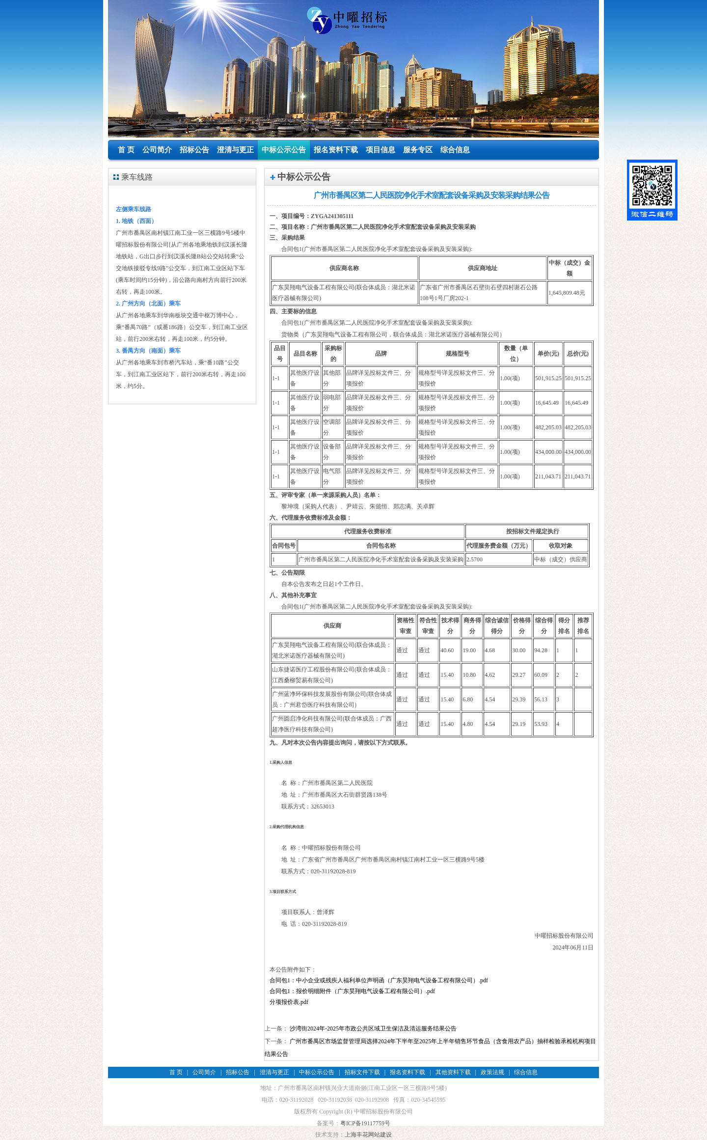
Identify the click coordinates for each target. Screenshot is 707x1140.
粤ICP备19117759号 (365, 1123)
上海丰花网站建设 (368, 1134)
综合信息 (455, 150)
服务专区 (418, 150)
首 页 (126, 150)
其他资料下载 (453, 1072)
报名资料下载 (336, 150)
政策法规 (492, 1072)
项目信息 (380, 150)
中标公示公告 (284, 150)
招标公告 (194, 150)
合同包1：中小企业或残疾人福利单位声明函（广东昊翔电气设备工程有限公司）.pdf (379, 980)
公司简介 (157, 150)
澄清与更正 (235, 150)
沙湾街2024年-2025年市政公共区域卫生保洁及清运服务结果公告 (373, 1028)
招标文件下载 (362, 1072)
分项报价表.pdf (289, 1002)
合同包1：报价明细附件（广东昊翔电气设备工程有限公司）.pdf (352, 991)
